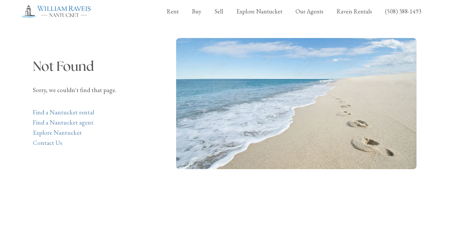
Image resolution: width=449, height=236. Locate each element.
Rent (173, 11)
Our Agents (309, 11)
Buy (196, 11)
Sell (218, 11)
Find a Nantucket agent (63, 122)
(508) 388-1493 (403, 11)
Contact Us (47, 143)
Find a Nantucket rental (63, 112)
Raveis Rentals (354, 11)
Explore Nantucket (259, 11)
